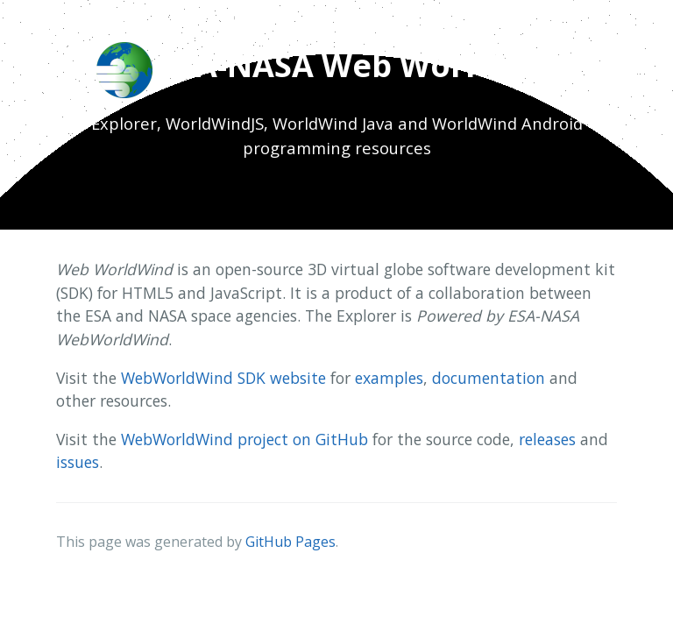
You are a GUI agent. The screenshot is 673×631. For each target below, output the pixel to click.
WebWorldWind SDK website (223, 377)
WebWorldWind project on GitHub (244, 439)
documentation (488, 377)
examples (389, 377)
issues (77, 461)
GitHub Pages (290, 541)
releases (547, 439)
